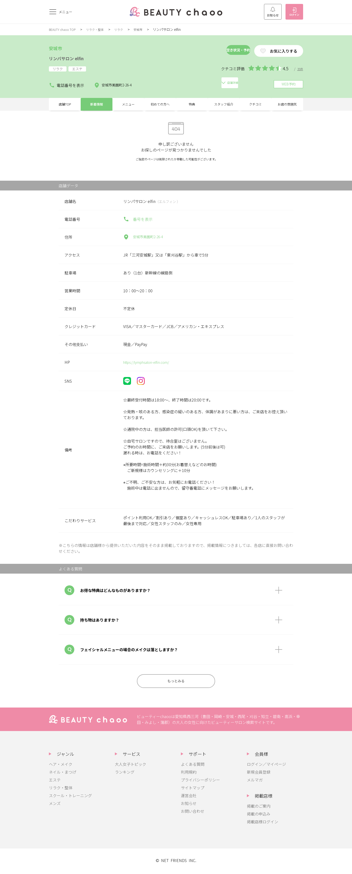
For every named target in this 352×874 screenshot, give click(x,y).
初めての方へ (160, 103)
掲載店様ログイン (262, 824)
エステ (55, 782)
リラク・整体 (100, 29)
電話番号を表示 (66, 82)
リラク (126, 29)
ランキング (124, 774)
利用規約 (189, 774)
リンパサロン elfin (73, 58)
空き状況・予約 (221, 51)
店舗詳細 (157, 82)
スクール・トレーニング (70, 797)
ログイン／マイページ (266, 766)
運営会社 (189, 797)
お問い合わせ (192, 813)
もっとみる (176, 682)
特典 (192, 103)
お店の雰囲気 (287, 103)
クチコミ (255, 103)
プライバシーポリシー (200, 782)
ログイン (294, 12)
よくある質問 (192, 766)
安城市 (147, 29)
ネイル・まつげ (62, 774)
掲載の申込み (258, 816)
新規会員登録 (258, 774)
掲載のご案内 (258, 808)
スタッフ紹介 (223, 103)
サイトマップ (192, 789)
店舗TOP (65, 103)
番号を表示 (138, 219)
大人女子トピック (130, 766)
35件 (299, 68)
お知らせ (273, 12)
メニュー (128, 103)
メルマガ (255, 782)
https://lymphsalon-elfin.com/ (150, 362)
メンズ (55, 805)
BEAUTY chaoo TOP (64, 29)
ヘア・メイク (60, 766)
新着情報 (96, 103)
